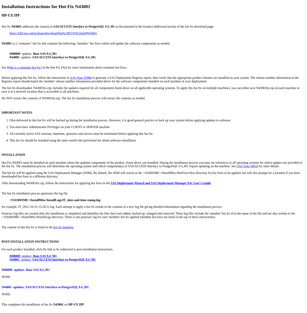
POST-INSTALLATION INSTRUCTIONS (30, 241)
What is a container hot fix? (24, 67)
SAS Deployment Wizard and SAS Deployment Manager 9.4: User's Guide (161, 183)
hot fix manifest (63, 227)
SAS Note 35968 (80, 77)
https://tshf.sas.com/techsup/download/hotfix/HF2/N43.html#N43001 (53, 33)
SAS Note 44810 (247, 166)
